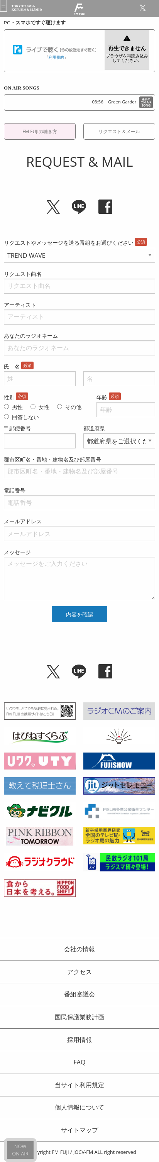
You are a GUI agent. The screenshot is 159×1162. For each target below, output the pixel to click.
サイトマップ (79, 1130)
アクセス (79, 971)
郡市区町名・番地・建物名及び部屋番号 (52, 459)
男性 (17, 407)
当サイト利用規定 (79, 1085)
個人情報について (79, 1107)
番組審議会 (79, 994)
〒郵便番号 (17, 428)
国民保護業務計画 (79, 1017)
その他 (73, 407)
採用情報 (79, 1039)
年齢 (101, 397)
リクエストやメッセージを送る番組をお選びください (69, 242)
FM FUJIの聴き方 (39, 131)
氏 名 (12, 366)
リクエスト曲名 (23, 273)
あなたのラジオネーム (31, 335)
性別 (9, 397)
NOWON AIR (20, 1150)
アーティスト (20, 304)
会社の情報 (79, 949)
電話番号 (14, 490)
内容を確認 (79, 614)
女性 (44, 407)
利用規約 (56, 57)
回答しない (25, 417)
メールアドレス (23, 521)
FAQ (80, 1062)
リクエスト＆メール (119, 131)
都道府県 (94, 428)
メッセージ (17, 552)
